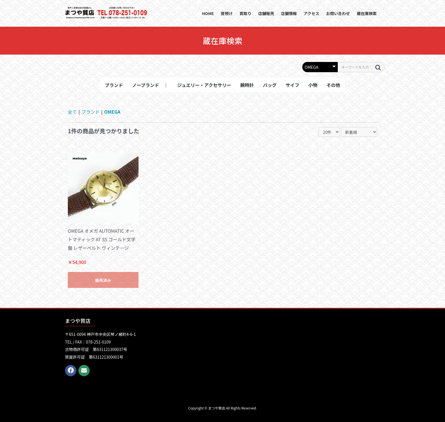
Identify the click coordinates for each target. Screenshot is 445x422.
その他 (333, 85)
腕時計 (247, 85)
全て (72, 111)
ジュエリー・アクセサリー (204, 85)
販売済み (103, 280)
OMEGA (112, 111)
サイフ (292, 85)
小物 (313, 85)
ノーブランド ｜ (150, 85)
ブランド (114, 85)
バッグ (270, 85)
